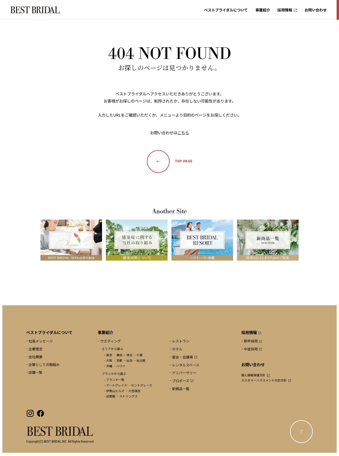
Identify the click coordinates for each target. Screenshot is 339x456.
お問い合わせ (316, 10)
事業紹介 (262, 10)
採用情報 (287, 10)
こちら (183, 132)
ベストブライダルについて (226, 10)
